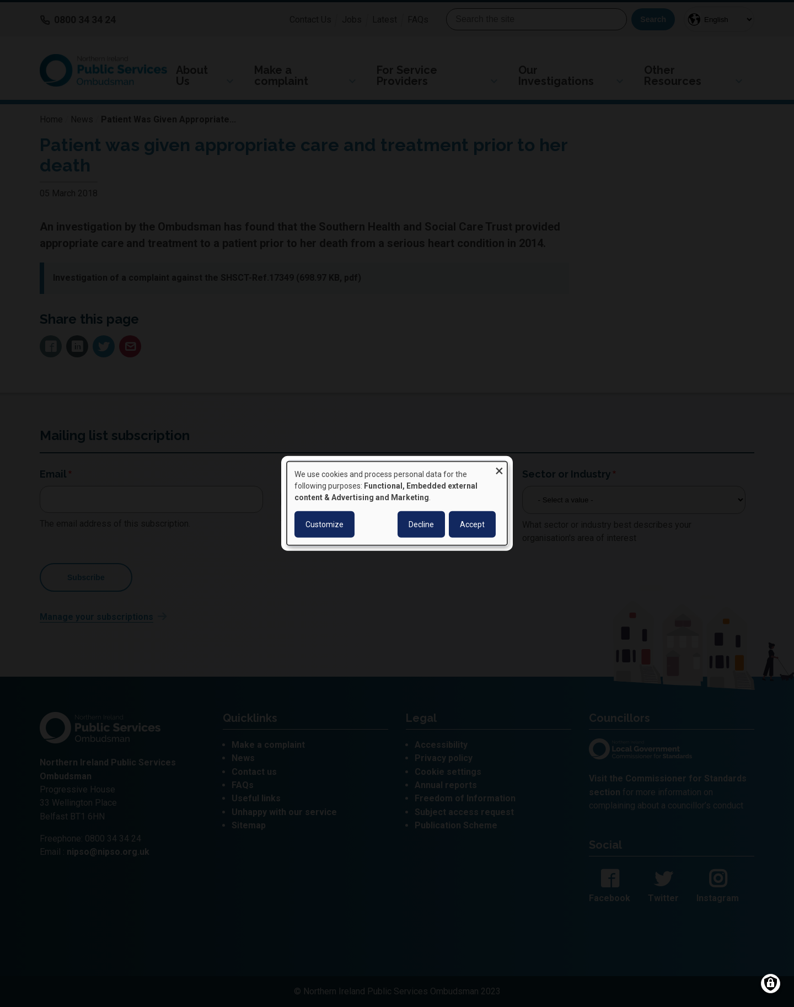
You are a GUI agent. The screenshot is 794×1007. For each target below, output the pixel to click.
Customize (324, 524)
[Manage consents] (770, 983)
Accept (472, 524)
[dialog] (397, 503)
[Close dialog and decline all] (499, 468)
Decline (421, 524)
